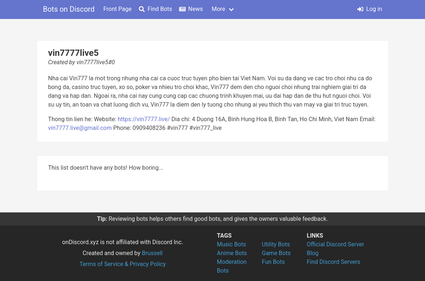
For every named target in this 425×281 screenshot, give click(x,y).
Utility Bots (276, 244)
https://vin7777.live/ (144, 119)
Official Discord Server (335, 244)
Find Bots (155, 8)
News (191, 8)
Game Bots (276, 253)
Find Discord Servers (333, 261)
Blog (313, 253)
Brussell (152, 253)
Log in (369, 8)
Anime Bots (232, 253)
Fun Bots (273, 261)
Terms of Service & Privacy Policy (122, 264)
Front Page (117, 8)
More (218, 8)
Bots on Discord (69, 9)
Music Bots (231, 244)
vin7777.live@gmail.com (80, 127)
